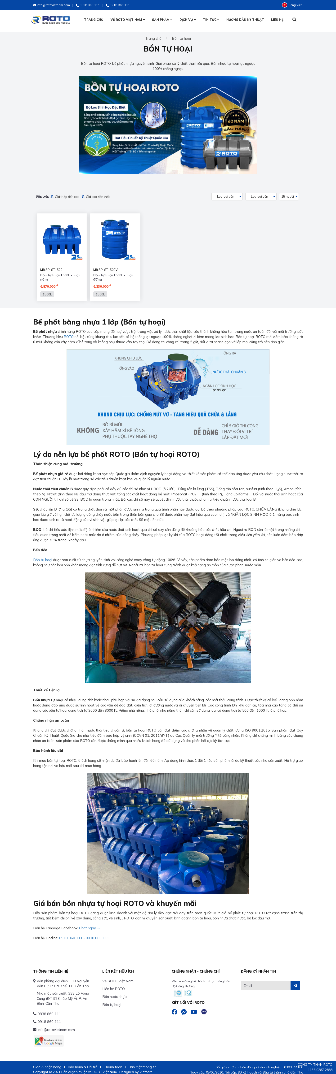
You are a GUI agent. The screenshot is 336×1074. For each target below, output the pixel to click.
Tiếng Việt (293, 5)
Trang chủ (153, 35)
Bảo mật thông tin (143, 1062)
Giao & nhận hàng (47, 1062)
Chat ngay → (89, 923)
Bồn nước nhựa (114, 992)
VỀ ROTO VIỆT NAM (128, 20)
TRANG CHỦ (93, 20)
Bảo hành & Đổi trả (82, 1062)
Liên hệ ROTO (113, 984)
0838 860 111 (97, 933)
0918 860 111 (70, 933)
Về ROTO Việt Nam (118, 976)
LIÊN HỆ (277, 20)
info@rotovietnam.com (56, 1025)
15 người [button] (288, 193)
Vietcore (145, 1067)
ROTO (69, 332)
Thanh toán (113, 1062)
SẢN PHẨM (162, 20)
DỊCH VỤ (187, 20)
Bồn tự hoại (42, 555)
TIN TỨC (211, 20)
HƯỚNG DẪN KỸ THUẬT (245, 20)
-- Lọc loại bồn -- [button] (226, 193)
